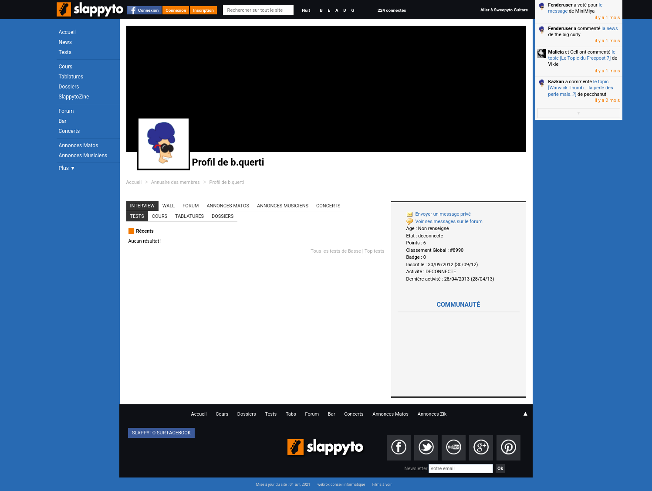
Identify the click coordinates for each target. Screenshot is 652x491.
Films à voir (382, 484)
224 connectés (392, 10)
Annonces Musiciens (83, 155)
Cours (66, 67)
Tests (65, 52)
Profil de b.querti (226, 182)
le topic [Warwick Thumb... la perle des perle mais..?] (580, 88)
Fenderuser (560, 5)
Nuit (306, 10)
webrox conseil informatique (341, 484)
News (65, 42)
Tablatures (71, 77)
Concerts (69, 131)
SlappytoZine (74, 97)
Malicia (556, 52)
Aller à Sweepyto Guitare (504, 9)
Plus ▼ (67, 168)
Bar (63, 121)
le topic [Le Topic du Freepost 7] (581, 55)
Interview (142, 206)
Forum (66, 111)
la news (609, 28)
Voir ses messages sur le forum (444, 221)
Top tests (375, 251)
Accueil (67, 32)
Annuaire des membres (175, 182)
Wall (168, 206)
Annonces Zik (432, 414)
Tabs (291, 414)
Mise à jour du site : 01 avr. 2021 (283, 484)
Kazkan (556, 82)
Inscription (203, 10)
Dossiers (69, 87)
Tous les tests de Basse (336, 251)
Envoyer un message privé (438, 214)
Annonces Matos (78, 145)
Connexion (148, 10)
